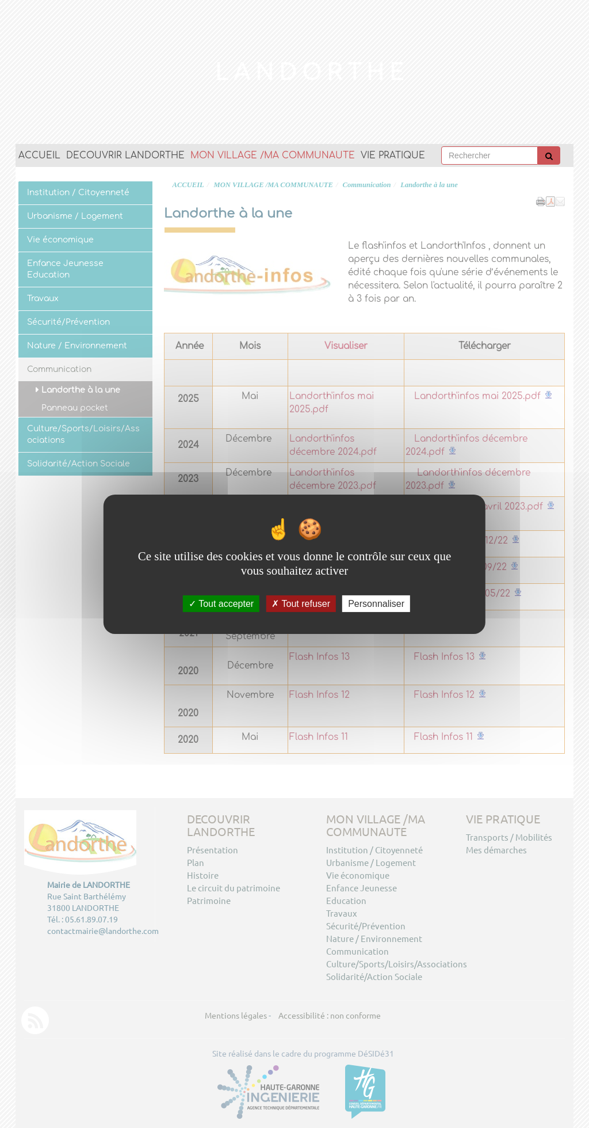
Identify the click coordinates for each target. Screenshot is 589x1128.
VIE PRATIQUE (393, 155)
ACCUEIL (39, 155)
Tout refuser (300, 603)
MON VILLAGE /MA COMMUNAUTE (272, 155)
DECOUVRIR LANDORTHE (125, 155)
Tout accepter (221, 603)
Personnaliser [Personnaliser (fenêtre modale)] (376, 603)
